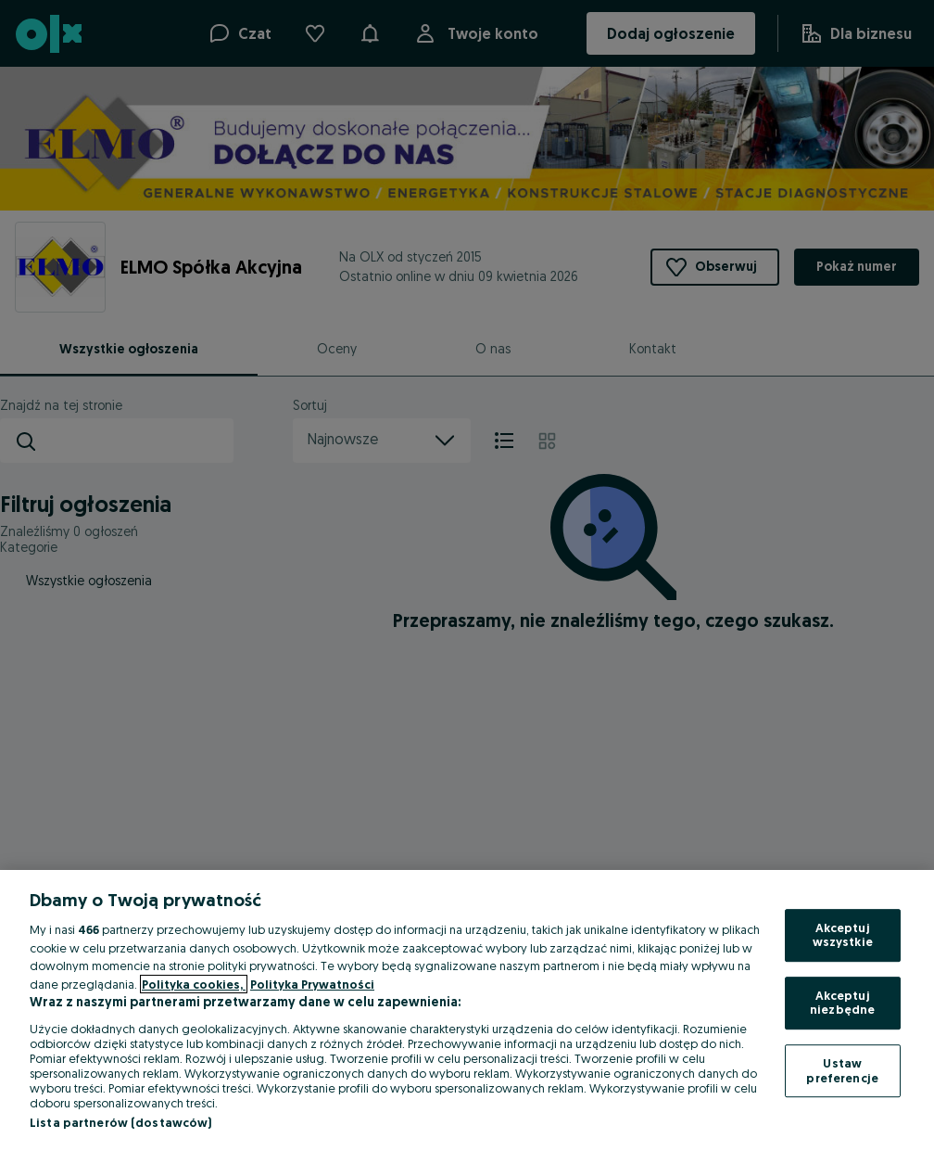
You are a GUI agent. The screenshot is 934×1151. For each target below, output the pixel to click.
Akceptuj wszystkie (843, 935)
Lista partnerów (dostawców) (121, 1122)
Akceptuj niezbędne (842, 1002)
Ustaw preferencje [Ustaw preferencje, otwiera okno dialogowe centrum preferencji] (841, 1070)
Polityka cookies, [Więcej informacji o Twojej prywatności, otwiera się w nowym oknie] (194, 984)
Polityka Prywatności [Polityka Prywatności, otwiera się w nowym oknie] (312, 984)
